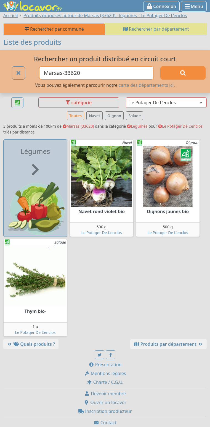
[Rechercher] (183, 73)
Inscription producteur (105, 411)
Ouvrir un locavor (105, 402)
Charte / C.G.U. (105, 382)
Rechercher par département (156, 29)
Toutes (75, 115)
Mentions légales (105, 373)
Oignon (114, 115)
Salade (134, 115)
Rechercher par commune (54, 29)
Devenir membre (105, 394)
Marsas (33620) (78, 126)
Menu (194, 6)
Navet (94, 115)
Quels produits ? (31, 344)
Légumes (137, 126)
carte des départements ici (146, 85)
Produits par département (168, 344)
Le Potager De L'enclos (180, 126)
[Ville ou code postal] (96, 73)
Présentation (105, 364)
